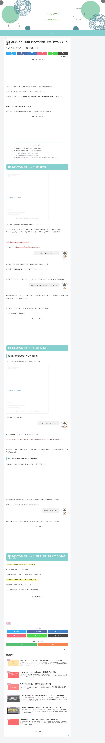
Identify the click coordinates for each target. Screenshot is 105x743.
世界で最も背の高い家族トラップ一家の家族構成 (28, 148)
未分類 (9, 624)
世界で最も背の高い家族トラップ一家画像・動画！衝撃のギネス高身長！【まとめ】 (37, 158)
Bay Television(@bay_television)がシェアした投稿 (27, 412)
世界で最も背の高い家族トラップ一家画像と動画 (28, 151)
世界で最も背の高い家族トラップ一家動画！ (28, 156)
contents (35, 145)
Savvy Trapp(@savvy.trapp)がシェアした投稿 (27, 219)
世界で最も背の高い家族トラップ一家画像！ (28, 153)
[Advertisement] (37, 72)
